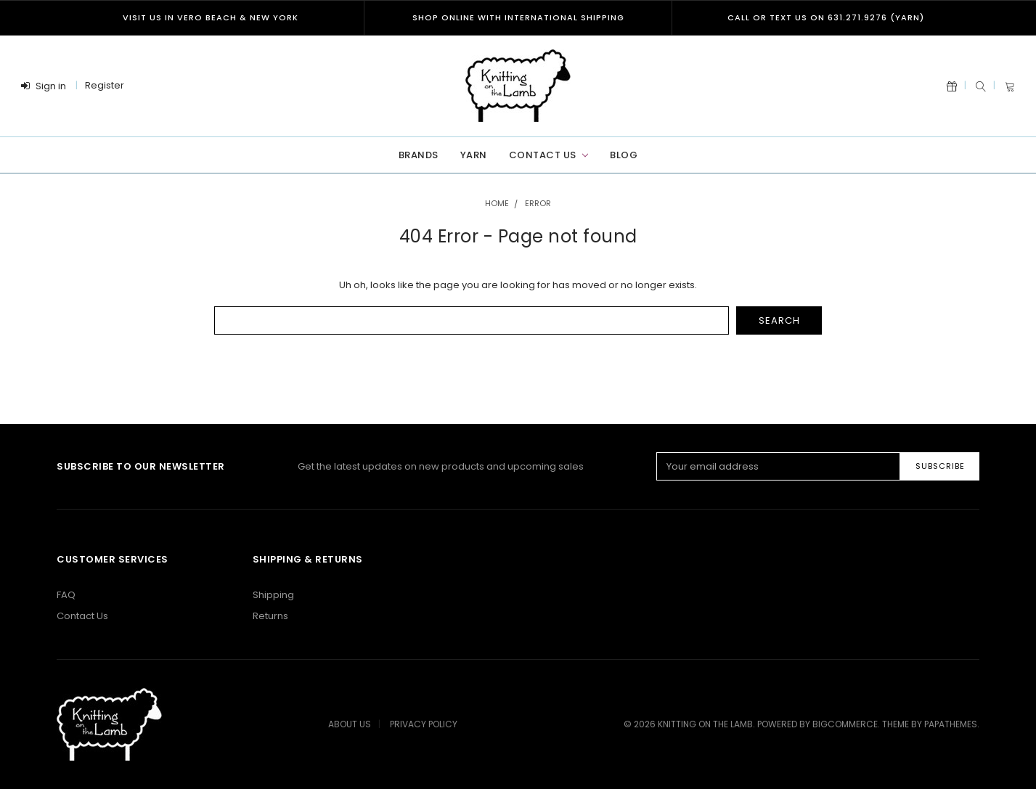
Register (104, 85)
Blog (623, 155)
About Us (349, 724)
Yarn (473, 155)
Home (497, 203)
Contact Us (548, 155)
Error (538, 203)
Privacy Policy (423, 724)
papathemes (950, 724)
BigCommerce (845, 724)
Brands (419, 155)
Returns (270, 616)
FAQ (66, 595)
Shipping (273, 595)
